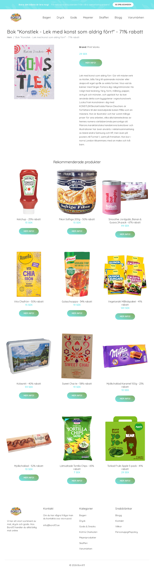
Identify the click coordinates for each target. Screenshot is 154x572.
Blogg (118, 18)
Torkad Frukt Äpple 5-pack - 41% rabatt (125, 469)
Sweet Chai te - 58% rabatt (77, 385)
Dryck (60, 18)
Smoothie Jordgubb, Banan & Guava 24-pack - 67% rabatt (125, 222)
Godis (73, 18)
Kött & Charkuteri (88, 533)
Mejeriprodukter (87, 539)
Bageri (47, 18)
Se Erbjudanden (123, 4)
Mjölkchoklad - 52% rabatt (28, 467)
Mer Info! (90, 64)
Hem (9, 38)
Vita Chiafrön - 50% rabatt (29, 303)
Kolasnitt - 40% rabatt (29, 385)
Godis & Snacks (87, 528)
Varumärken (136, 18)
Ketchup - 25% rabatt (29, 220)
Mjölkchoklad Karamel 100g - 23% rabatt (125, 387)
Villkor (118, 528)
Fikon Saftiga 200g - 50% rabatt (77, 220)
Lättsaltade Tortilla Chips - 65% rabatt (77, 469)
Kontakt (119, 522)
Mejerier (88, 18)
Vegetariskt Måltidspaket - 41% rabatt (125, 305)
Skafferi (104, 18)
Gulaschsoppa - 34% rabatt (77, 303)
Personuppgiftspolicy (126, 533)
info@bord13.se (51, 526)
